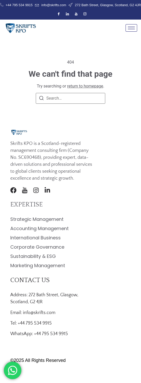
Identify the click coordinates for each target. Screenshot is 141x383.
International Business (35, 237)
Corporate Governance (37, 247)
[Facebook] (59, 14)
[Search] (41, 99)
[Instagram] (85, 14)
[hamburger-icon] (131, 28)
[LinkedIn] (67, 14)
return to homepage (85, 86)
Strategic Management (37, 219)
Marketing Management (37, 265)
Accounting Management (39, 228)
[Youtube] (76, 14)
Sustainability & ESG (33, 256)
